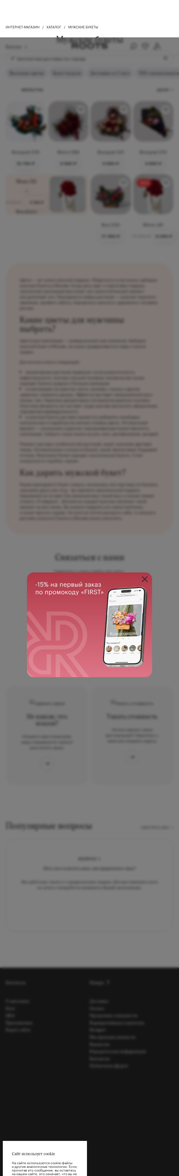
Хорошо (45, 1159)
